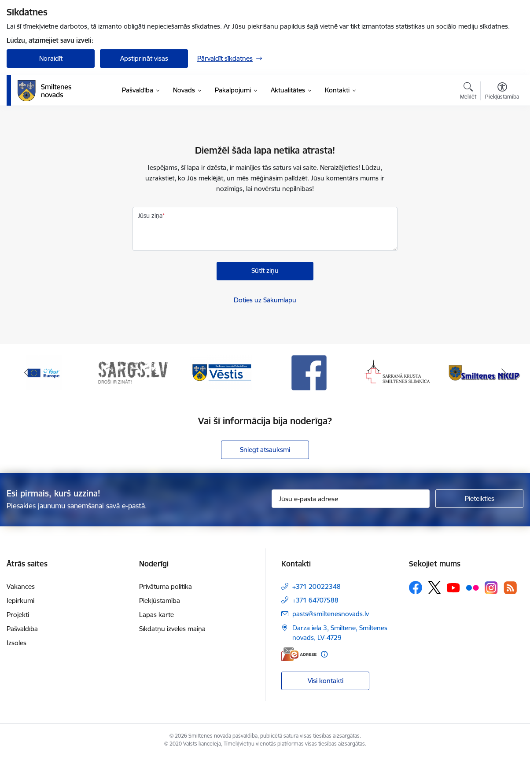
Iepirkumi (20, 600)
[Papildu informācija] (324, 654)
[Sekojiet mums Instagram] (491, 587)
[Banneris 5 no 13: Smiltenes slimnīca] (397, 372)
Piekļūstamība (159, 600)
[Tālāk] (503, 373)
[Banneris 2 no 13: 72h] (132, 372)
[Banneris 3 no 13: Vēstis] (221, 372)
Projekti (18, 614)
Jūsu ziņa (150, 216)
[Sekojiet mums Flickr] (472, 587)
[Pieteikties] (479, 498)
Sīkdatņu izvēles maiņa (172, 629)
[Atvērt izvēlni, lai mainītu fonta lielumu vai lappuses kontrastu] (502, 92)
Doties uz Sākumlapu (265, 300)
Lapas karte (156, 614)
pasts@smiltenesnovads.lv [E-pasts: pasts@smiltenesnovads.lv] (330, 614)
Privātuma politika (165, 586)
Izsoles (16, 643)
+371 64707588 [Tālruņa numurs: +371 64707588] (315, 600)
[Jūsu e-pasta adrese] (351, 498)
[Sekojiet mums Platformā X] (434, 587)
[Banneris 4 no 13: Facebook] (309, 372)
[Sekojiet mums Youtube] (453, 587)
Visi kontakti (325, 680)
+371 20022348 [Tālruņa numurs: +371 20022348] (316, 586)
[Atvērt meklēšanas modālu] (468, 92)
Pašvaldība (22, 629)
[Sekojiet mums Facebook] (415, 587)
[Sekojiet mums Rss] (510, 587)
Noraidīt (51, 58)
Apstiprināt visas (144, 58)
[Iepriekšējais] (26, 373)
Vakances (21, 586)
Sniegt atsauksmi (265, 449)
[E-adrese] (299, 654)
